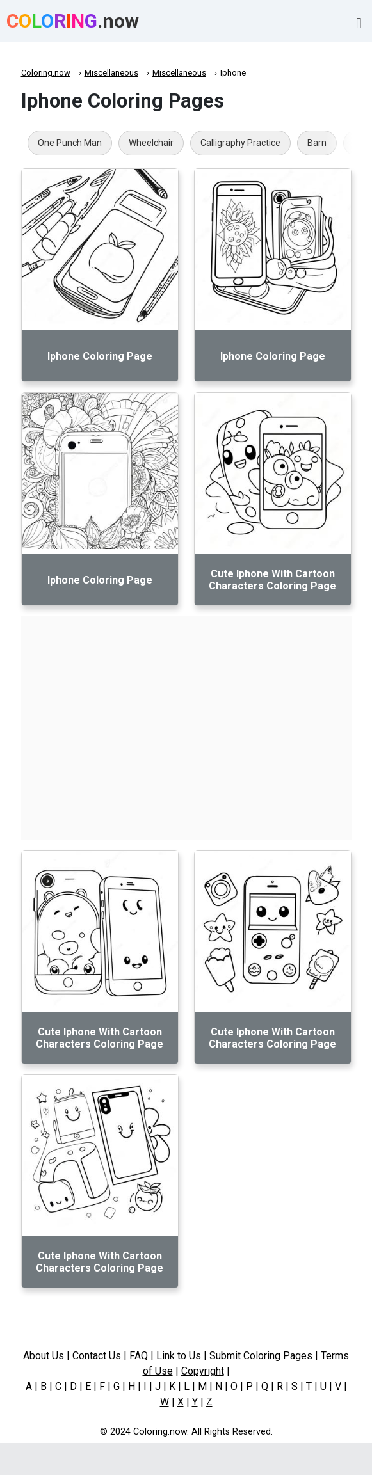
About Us (43, 1356)
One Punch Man (70, 143)
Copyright (202, 1371)
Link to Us (178, 1356)
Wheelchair (151, 143)
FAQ (138, 1356)
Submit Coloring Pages (260, 1356)
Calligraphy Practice (240, 143)
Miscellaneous (111, 72)
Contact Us (96, 1356)
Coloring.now (45, 72)
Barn (317, 143)
